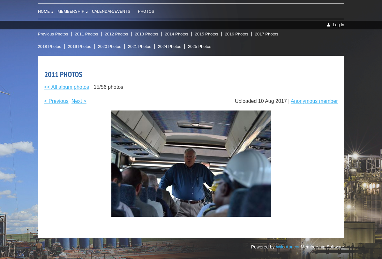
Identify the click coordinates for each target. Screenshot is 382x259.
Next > (78, 101)
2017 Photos (266, 34)
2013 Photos (146, 34)
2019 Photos (79, 46)
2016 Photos (236, 34)
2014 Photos (176, 34)
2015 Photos (206, 34)
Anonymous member (314, 101)
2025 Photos (199, 46)
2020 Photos (109, 46)
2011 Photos (86, 34)
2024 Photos (169, 46)
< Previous (56, 101)
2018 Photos (49, 46)
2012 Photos (116, 34)
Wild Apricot (288, 246)
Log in (338, 24)
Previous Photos (53, 34)
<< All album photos (66, 87)
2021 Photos (139, 46)
